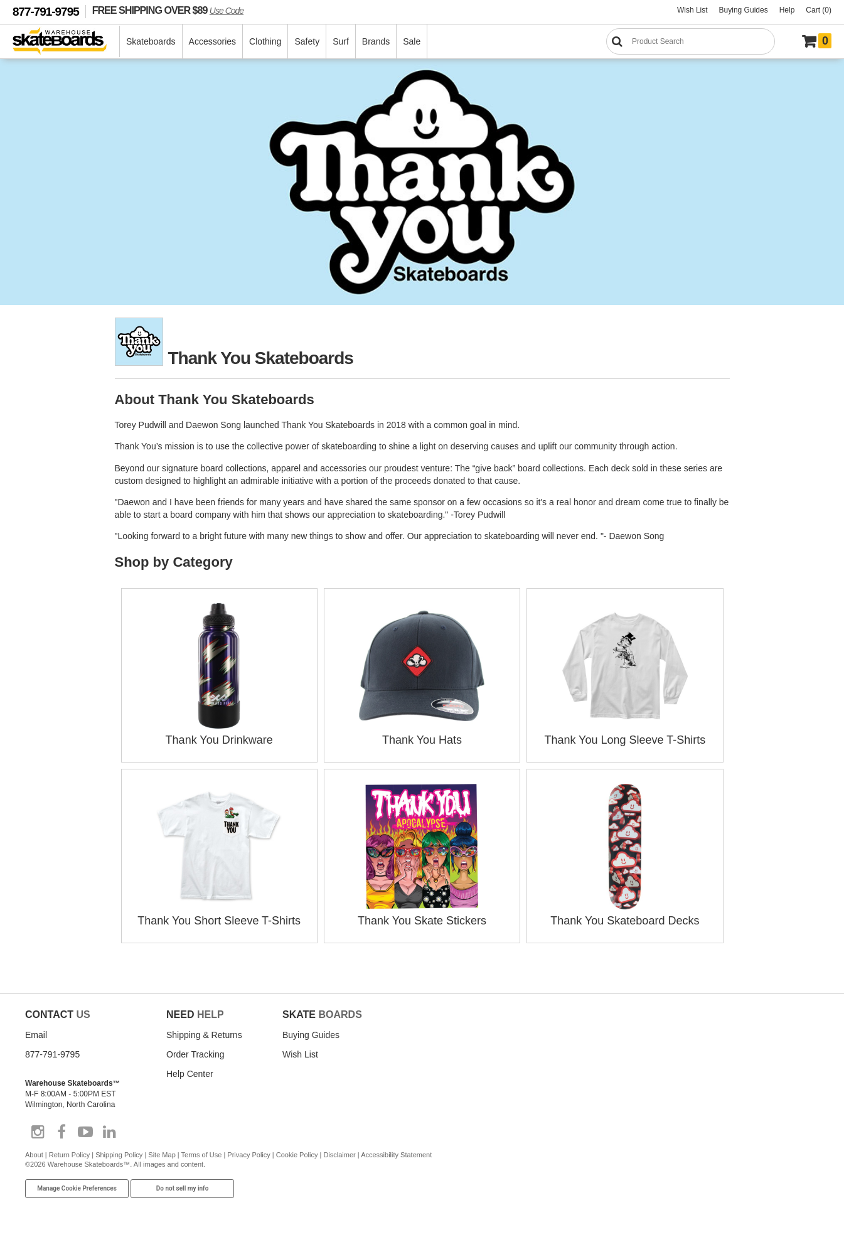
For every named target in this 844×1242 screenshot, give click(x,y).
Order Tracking (195, 1054)
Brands (376, 41)
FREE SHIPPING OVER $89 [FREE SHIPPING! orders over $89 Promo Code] (167, 10)
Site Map (161, 1155)
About (34, 1155)
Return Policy (69, 1155)
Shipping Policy (118, 1155)
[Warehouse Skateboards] (66, 42)
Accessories (212, 41)
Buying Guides (743, 10)
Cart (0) (818, 10)
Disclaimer (339, 1155)
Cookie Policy (297, 1155)
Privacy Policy (248, 1155)
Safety (306, 41)
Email (36, 1035)
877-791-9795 (46, 11)
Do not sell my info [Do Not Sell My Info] (182, 1188)
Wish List (692, 10)
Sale (411, 41)
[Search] (690, 41)
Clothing (265, 41)
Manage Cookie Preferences (77, 1188)
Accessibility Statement (396, 1155)
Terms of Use (201, 1155)
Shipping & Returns (204, 1035)
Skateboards (151, 41)
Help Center (189, 1074)
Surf (341, 41)
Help (787, 10)
